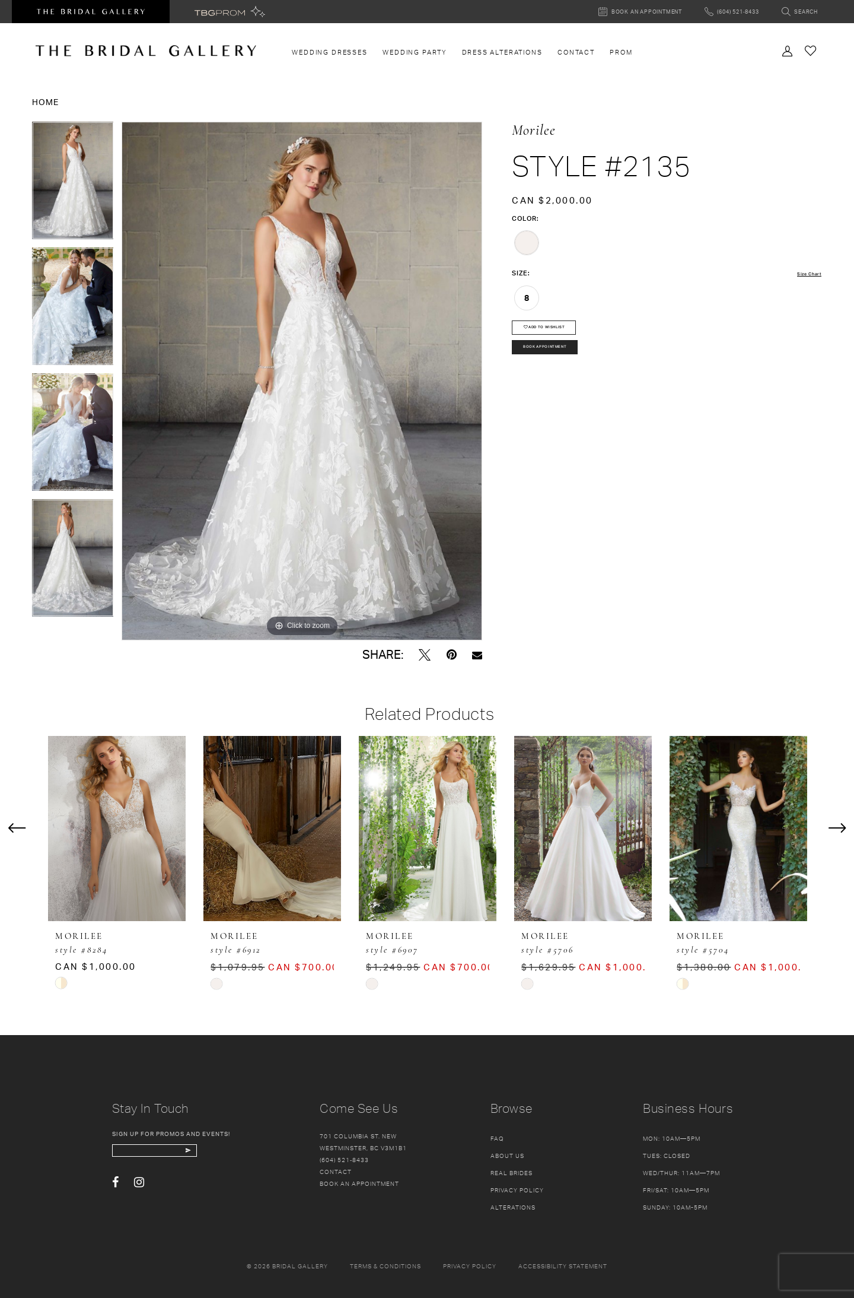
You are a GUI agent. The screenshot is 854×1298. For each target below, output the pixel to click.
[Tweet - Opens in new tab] (425, 655)
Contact (336, 1171)
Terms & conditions (385, 1266)
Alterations (513, 1207)
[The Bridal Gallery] (146, 50)
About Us (507, 1155)
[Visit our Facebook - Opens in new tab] (115, 1190)
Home (45, 102)
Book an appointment (359, 1183)
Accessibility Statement (562, 1266)
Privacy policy (469, 1266)
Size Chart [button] (803, 273)
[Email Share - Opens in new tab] (477, 655)
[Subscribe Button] (232, 1154)
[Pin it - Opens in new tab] (452, 655)
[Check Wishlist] (811, 50)
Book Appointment (564, 364)
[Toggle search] (799, 12)
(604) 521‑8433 (344, 1159)
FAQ (497, 1138)
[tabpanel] (73, 184)
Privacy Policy (517, 1190)
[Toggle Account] (787, 50)
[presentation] (117, 828)
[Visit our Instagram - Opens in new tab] (139, 1190)
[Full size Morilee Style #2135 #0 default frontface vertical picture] (302, 381)
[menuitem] (330, 52)
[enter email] (179, 1154)
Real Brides (511, 1172)
